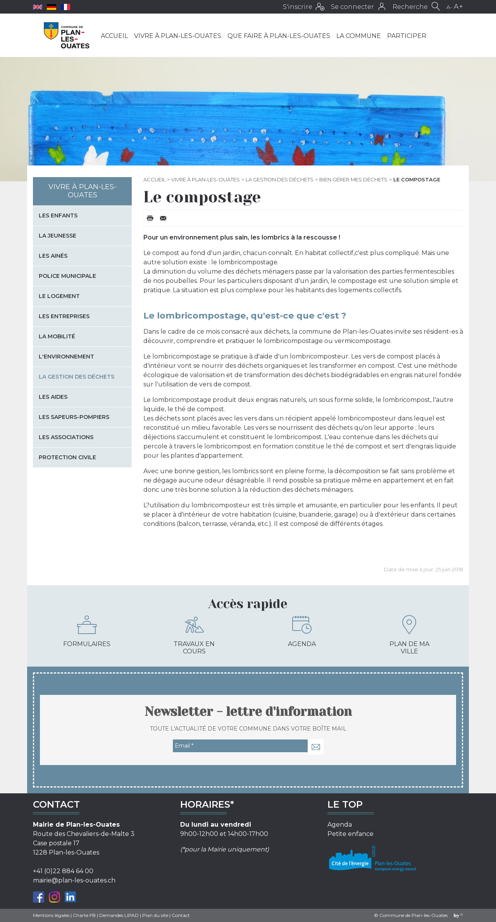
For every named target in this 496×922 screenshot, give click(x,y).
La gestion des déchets (279, 179)
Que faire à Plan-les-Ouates (278, 36)
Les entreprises (64, 316)
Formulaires (86, 631)
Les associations (66, 437)
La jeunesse (57, 235)
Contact (181, 915)
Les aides (53, 396)
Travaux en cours (194, 635)
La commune (358, 36)
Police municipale (67, 275)
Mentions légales (51, 915)
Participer (406, 36)
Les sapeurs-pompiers (74, 417)
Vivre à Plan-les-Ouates (177, 36)
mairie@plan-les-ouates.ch (74, 880)
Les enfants (58, 215)
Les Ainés (53, 255)
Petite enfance (350, 834)
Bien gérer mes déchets (353, 179)
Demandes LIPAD (119, 915)
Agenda (302, 631)
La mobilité (57, 336)
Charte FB (84, 915)
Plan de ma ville (409, 635)
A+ (458, 6)
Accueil (114, 36)
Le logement (59, 296)
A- (449, 6)
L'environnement (66, 356)
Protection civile (67, 457)
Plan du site (155, 915)
